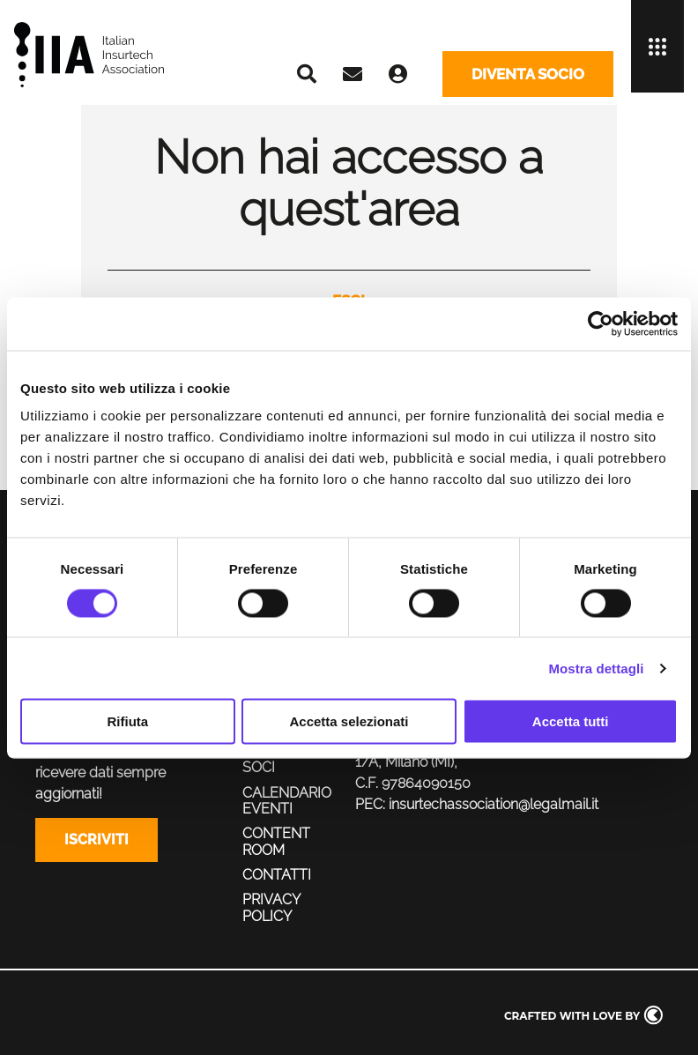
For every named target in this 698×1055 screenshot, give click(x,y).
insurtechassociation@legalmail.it (493, 804)
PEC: (370, 804)
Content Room (276, 841)
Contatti (276, 874)
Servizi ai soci (276, 759)
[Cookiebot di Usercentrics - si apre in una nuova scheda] (601, 323)
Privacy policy (271, 907)
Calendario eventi (286, 800)
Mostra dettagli (595, 667)
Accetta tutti (570, 721)
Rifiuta (127, 721)
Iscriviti (96, 839)
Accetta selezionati (348, 721)
